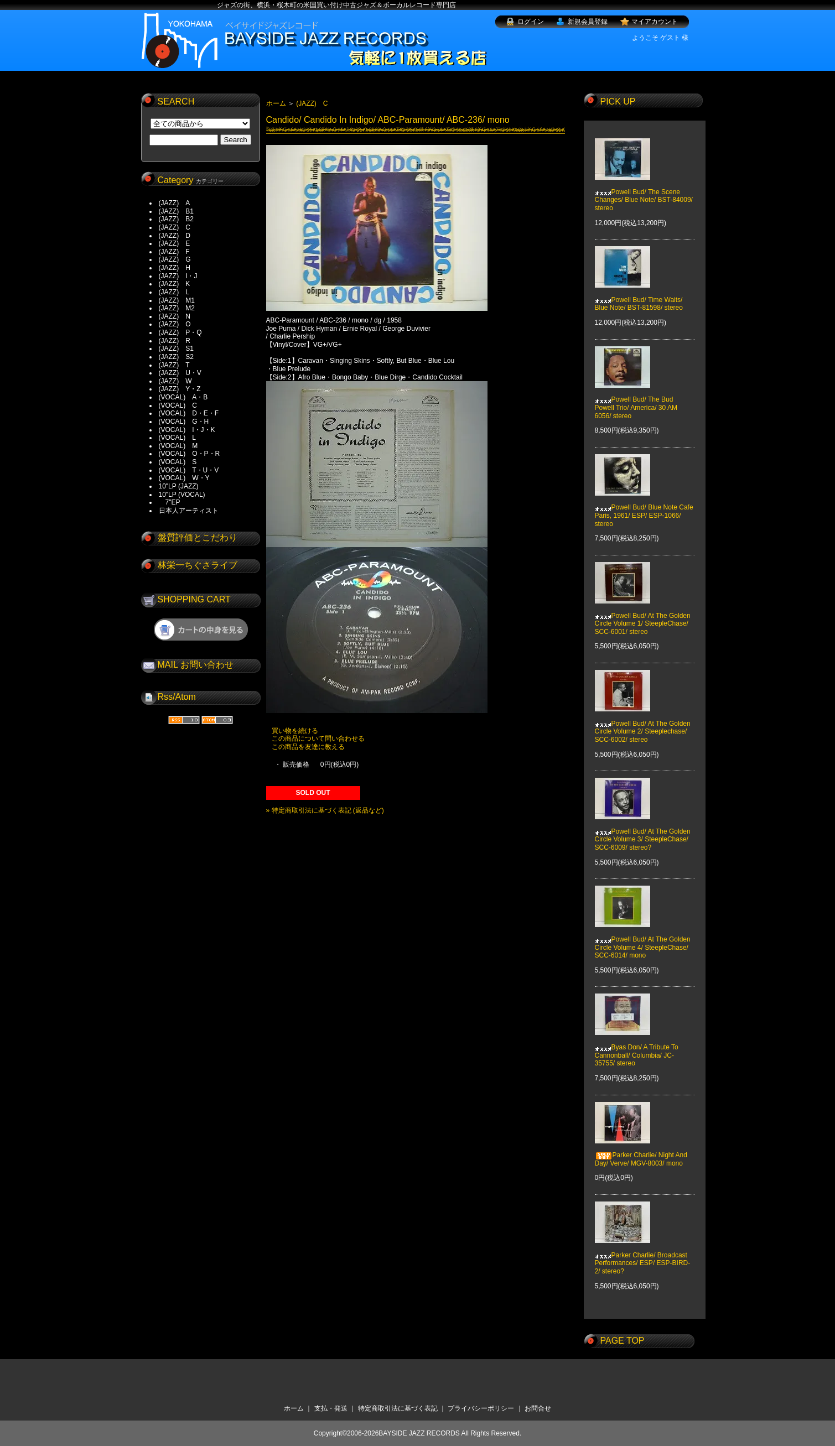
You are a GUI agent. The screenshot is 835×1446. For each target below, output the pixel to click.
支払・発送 (331, 1408)
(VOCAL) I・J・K (187, 430)
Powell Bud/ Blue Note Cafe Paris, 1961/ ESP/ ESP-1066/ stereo (644, 507)
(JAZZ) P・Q (180, 332)
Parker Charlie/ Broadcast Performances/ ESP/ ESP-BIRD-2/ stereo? (643, 1255)
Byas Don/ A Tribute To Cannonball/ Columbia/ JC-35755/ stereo (636, 1047)
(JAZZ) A (174, 203)
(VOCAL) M (178, 446)
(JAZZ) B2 (176, 219)
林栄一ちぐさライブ (197, 565)
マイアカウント (654, 21)
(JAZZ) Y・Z (180, 389)
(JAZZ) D (174, 236)
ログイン (530, 21)
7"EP (169, 502)
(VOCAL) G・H (184, 421)
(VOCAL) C (178, 405)
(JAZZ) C (174, 227)
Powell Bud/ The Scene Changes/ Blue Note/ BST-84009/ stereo (644, 191)
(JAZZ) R (174, 341)
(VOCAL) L (177, 437)
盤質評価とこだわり (197, 537)
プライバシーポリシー (481, 1408)
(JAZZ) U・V (180, 373)
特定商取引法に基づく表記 (398, 1408)
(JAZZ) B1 (176, 211)
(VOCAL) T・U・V (189, 470)
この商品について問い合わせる (318, 738)
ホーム (276, 103)
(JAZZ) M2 (177, 308)
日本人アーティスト (189, 510)
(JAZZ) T (174, 365)
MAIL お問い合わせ (196, 664)
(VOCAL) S (178, 462)
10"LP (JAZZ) (179, 486)
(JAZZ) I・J (181, 276)
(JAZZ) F (174, 252)
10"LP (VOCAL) (182, 494)
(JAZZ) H (174, 268)
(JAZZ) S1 (176, 348)
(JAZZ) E (174, 243)
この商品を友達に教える (308, 747)
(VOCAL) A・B (183, 397)
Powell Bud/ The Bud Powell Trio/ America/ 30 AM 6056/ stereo (636, 399)
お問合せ (538, 1408)
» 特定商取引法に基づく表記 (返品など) (325, 810)
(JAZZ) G (175, 259)
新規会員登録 (588, 21)
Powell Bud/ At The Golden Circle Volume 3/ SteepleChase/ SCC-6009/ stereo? (643, 832)
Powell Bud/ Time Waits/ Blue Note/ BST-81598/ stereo (639, 296)
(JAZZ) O (175, 324)
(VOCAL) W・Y (184, 478)
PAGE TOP (622, 1340)
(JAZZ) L (174, 292)
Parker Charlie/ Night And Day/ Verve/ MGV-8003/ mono (641, 1151)
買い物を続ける (295, 731)
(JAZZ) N (174, 316)
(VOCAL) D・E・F (189, 413)
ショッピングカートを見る (201, 629)
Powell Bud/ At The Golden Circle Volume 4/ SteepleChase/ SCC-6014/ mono (643, 939)
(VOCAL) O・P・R (189, 453)
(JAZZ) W (175, 381)
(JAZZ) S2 (176, 357)
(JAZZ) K (174, 284)
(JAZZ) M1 (177, 300)
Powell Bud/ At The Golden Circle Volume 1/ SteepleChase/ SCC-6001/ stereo (643, 615)
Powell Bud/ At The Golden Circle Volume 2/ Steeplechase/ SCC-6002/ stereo (643, 723)
